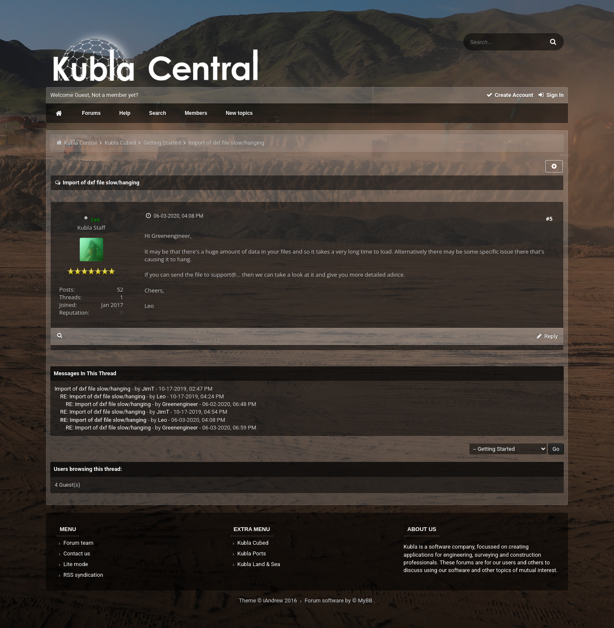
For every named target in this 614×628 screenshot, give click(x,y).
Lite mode (72, 564)
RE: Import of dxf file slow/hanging (102, 396)
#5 (549, 218)
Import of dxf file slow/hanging (92, 389)
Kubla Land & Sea (256, 564)
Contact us (73, 553)
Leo (160, 396)
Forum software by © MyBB (339, 600)
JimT (148, 389)
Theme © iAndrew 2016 (271, 600)
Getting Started (162, 143)
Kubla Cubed (120, 143)
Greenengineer (180, 404)
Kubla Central (80, 143)
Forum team (75, 543)
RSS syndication (80, 575)
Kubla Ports (248, 553)
